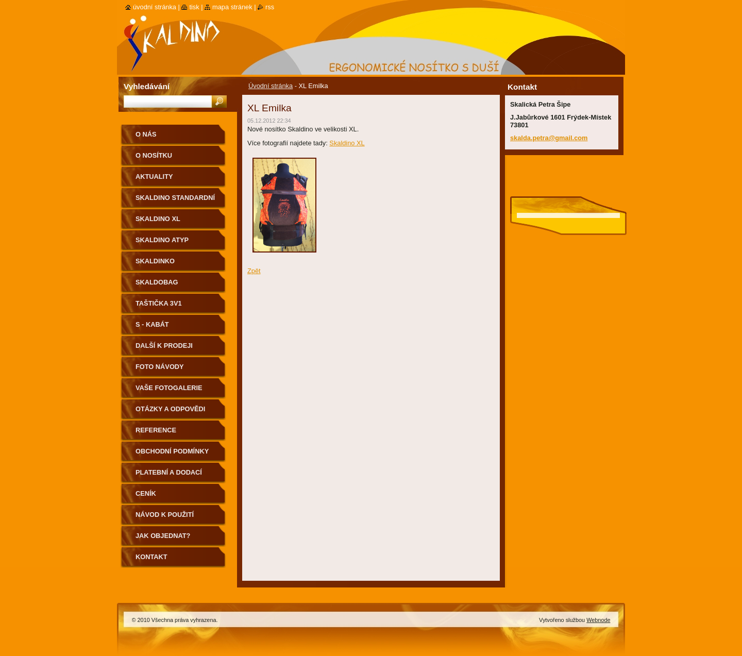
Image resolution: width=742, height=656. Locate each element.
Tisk (194, 7)
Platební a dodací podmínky (169, 475)
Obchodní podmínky (172, 451)
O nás (146, 134)
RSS (269, 7)
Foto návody (160, 367)
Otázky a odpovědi (170, 409)
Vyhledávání (147, 86)
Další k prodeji (164, 345)
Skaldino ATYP (162, 240)
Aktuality (154, 176)
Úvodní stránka (270, 86)
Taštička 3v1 (159, 303)
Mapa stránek (232, 7)
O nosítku (154, 155)
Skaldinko (155, 261)
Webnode (598, 620)
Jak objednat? (163, 536)
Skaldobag (157, 282)
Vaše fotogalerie (169, 388)
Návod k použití (165, 514)
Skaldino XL (346, 143)
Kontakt (151, 557)
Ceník (146, 493)
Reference (156, 430)
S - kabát (152, 324)
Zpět (254, 271)
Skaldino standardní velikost (175, 201)
